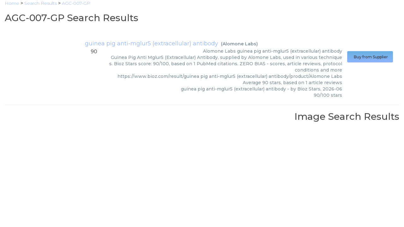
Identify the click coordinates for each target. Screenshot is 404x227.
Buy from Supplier (370, 57)
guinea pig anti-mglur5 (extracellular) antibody (151, 43)
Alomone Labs (239, 44)
